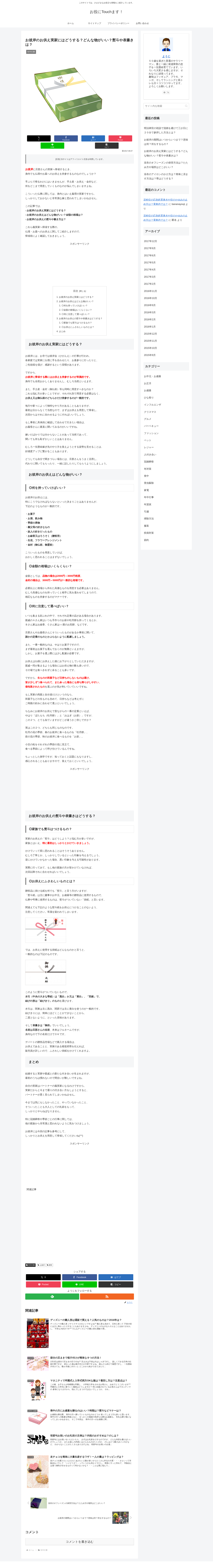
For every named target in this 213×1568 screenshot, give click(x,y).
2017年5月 (150, 262)
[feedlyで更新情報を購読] (52, 1290)
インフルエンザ (152, 404)
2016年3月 (150, 312)
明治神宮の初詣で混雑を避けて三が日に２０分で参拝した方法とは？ (166, 130)
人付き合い (150, 454)
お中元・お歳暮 (152, 376)
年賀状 (147, 504)
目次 (75, 283)
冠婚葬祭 (149, 461)
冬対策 (147, 468)
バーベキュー (151, 426)
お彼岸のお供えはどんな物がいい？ (76, 294)
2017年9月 (150, 248)
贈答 (49, 1259)
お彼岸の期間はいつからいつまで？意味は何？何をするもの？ (166, 141)
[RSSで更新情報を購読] (107, 1290)
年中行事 (30, 1259)
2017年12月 (150, 241)
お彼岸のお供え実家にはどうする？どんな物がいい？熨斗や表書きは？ (166, 153)
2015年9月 (150, 355)
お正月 (147, 383)
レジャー (149, 447)
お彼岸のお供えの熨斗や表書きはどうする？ (80, 312)
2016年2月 (150, 319)
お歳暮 (147, 390)
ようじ (166, 56)
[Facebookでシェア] (52, 138)
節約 (146, 540)
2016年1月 (150, 326)
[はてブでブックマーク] (70, 138)
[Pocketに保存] (88, 138)
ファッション (151, 433)
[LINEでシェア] (106, 138)
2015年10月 (150, 348)
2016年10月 (150, 298)
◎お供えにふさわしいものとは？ (78, 320)
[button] (125, 138)
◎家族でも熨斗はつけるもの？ (77, 316)
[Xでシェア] (34, 138)
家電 (146, 490)
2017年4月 (150, 269)
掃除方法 (149, 518)
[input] (166, 106)
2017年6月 (150, 255)
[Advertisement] (79, 258)
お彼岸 (41, 1259)
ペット (147, 440)
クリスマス (150, 412)
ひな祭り (149, 397)
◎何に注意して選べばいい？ (76, 307)
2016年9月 (150, 305)
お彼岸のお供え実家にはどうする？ (76, 290)
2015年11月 (150, 340)
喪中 (146, 476)
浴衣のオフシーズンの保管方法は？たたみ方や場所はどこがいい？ (166, 164)
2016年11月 (150, 291)
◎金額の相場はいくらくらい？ (77, 303)
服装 (146, 525)
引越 (146, 511)
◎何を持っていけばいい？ (75, 298)
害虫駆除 (149, 483)
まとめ (62, 325)
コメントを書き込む (80, 1536)
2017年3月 (150, 276)
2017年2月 (150, 284)
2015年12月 (150, 333)
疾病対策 (149, 533)
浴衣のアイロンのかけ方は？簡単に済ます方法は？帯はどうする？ (166, 176)
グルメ (147, 419)
